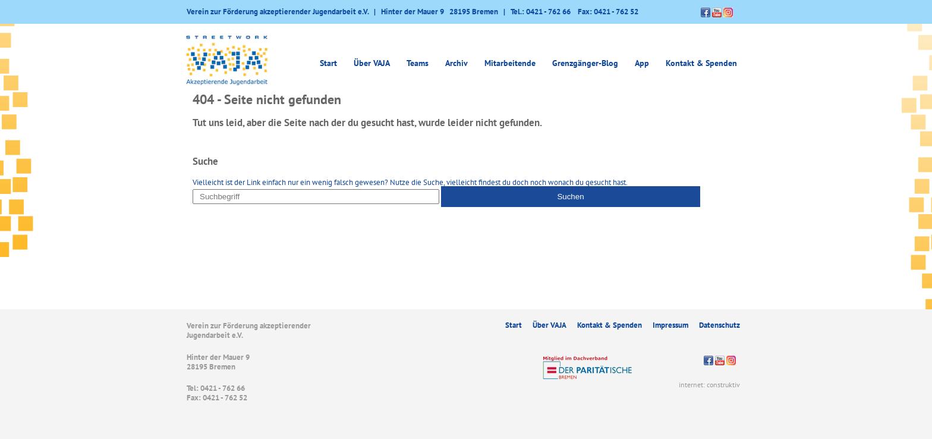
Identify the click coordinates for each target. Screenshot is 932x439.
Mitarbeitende (510, 63)
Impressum (670, 325)
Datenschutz (719, 325)
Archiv (456, 63)
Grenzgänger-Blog (585, 63)
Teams (418, 63)
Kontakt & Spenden (701, 63)
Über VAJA (372, 63)
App (642, 63)
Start (328, 63)
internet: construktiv (709, 384)
